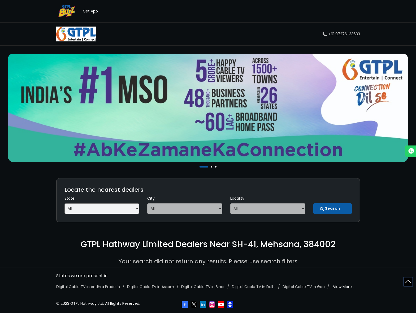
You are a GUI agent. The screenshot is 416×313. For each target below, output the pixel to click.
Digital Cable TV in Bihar (203, 287)
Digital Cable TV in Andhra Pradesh (88, 287)
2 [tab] (212, 166)
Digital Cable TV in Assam (150, 287)
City (151, 198)
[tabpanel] (208, 108)
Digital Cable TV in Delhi (253, 287)
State (69, 198)
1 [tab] (201, 166)
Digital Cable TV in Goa (304, 287)
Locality (237, 198)
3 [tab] (216, 166)
